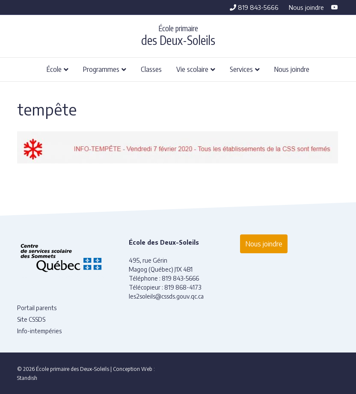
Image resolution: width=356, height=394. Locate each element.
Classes (151, 69)
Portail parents (36, 307)
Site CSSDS (31, 319)
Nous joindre (306, 7)
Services (241, 69)
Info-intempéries (39, 331)
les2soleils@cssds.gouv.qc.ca (166, 296)
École (54, 69)
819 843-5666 (254, 7)
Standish (27, 378)
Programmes (101, 69)
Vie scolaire (192, 69)
